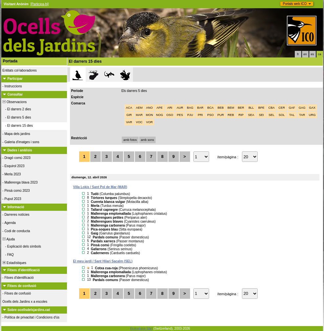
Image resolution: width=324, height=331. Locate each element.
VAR (129, 122)
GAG (302, 107)
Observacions (14, 102)
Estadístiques (14, 263)
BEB (221, 107)
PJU (190, 115)
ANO (149, 107)
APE (160, 107)
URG (312, 115)
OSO (169, 115)
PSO (210, 115)
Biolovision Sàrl (141, 328)
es (312, 54)
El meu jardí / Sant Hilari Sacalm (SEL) (103, 261)
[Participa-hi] (39, 4)
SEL (271, 115)
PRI (200, 115)
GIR (129, 115)
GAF (292, 107)
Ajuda (8, 239)
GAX (312, 107)
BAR (200, 107)
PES (180, 115)
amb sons (147, 140)
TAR (302, 115)
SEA (251, 115)
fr (298, 54)
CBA (272, 107)
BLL (251, 107)
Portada (10, 61)
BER (241, 107)
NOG (159, 115)
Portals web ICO (295, 4)
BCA (210, 107)
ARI (169, 107)
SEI (261, 115)
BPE (261, 107)
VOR (149, 122)
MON (149, 115)
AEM (139, 107)
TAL (291, 115)
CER (281, 107)
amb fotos (130, 140)
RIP (241, 115)
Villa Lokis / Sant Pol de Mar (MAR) (100, 187)
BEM (230, 107)
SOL (282, 115)
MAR (139, 115)
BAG (190, 107)
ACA (129, 107)
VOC (139, 122)
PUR (220, 115)
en (305, 54)
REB (231, 115)
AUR (180, 107)
